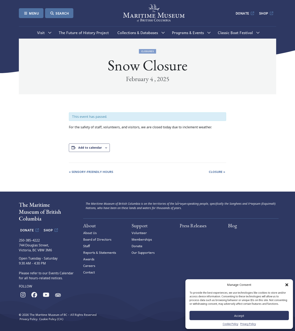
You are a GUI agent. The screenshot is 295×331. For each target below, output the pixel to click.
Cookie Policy (230, 324)
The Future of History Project (84, 33)
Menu (31, 13)
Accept (239, 316)
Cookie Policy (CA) (51, 319)
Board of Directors (97, 239)
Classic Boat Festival (235, 33)
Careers (89, 265)
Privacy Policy (248, 324)
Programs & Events (188, 33)
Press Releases (193, 225)
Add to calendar (90, 147)
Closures (147, 51)
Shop (266, 13)
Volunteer (139, 232)
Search (59, 13)
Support (140, 225)
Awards (88, 259)
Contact (89, 272)
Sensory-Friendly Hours (91, 172)
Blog (232, 225)
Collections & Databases (137, 33)
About (89, 225)
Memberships (142, 239)
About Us (90, 232)
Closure (217, 172)
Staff (86, 245)
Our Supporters (143, 252)
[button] (287, 285)
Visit (41, 33)
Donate (245, 13)
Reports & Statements (99, 252)
